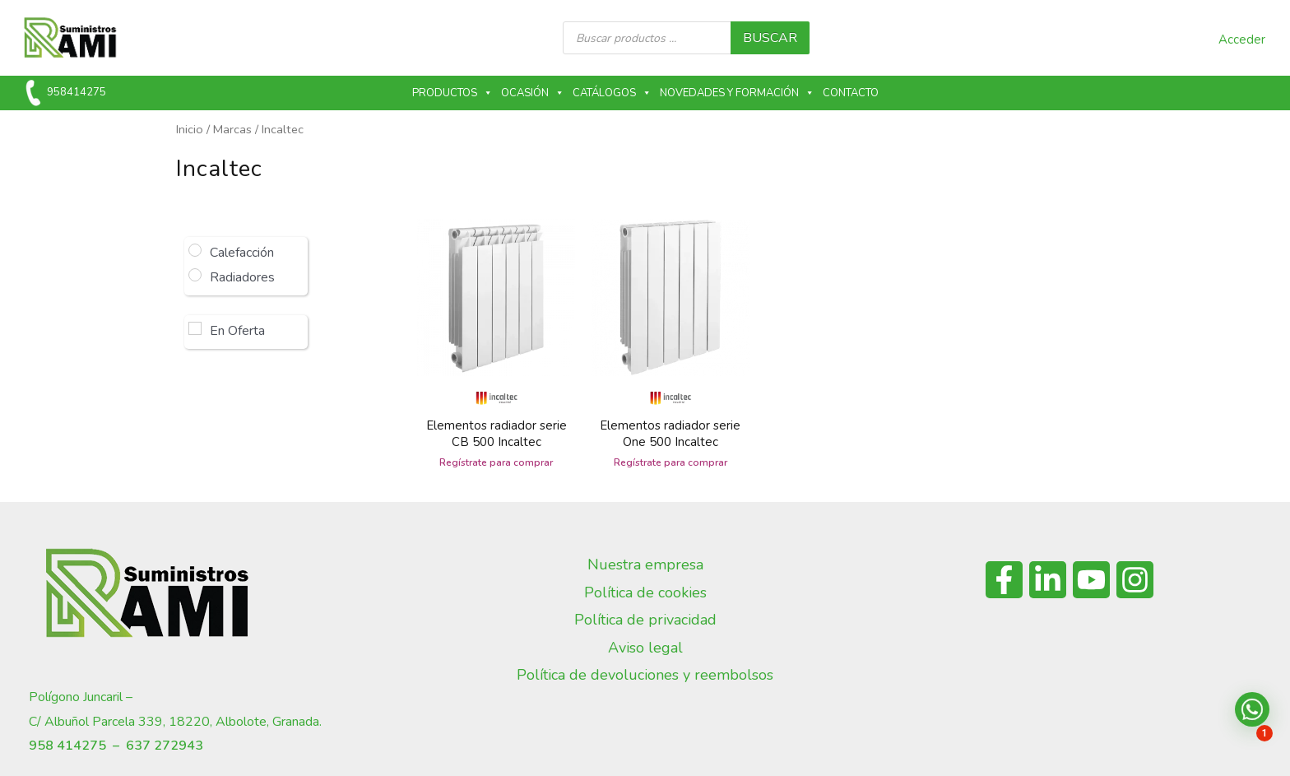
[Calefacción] (195, 250)
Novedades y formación (737, 93)
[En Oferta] (195, 328)
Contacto (851, 93)
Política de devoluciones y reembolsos (645, 675)
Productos (452, 93)
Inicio (189, 129)
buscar (770, 38)
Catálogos (612, 93)
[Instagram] (1134, 579)
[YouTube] (1091, 579)
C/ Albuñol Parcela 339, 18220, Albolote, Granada (174, 722)
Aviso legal (645, 648)
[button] (1252, 709)
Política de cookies (645, 592)
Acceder (1241, 39)
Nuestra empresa (645, 564)
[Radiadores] (195, 274)
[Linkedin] (1047, 579)
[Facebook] (1004, 579)
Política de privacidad (645, 620)
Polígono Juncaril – (80, 697)
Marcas (232, 129)
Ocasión (532, 93)
